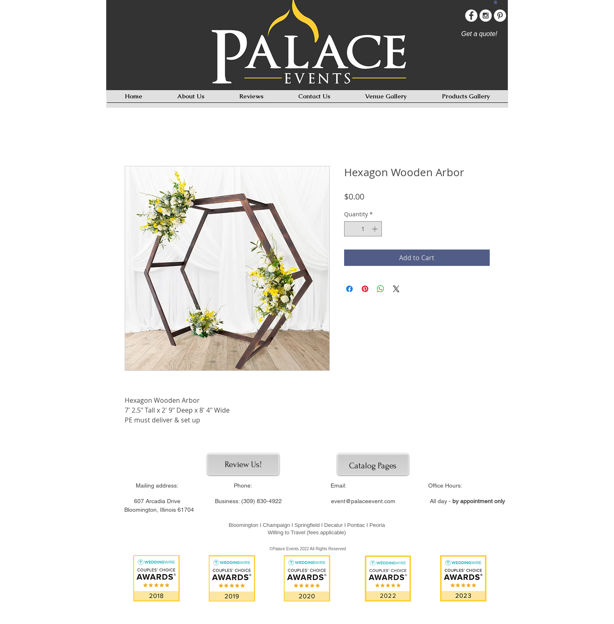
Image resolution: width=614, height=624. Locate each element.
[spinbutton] (363, 229)
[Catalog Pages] (373, 465)
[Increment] (375, 229)
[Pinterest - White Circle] (500, 15)
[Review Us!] (243, 464)
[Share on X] (396, 289)
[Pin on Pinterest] (365, 289)
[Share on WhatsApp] (381, 289)
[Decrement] (350, 229)
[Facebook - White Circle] (471, 15)
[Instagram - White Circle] (485, 15)
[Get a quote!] (479, 34)
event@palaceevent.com (363, 501)
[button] (495, 2)
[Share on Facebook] (349, 289)
